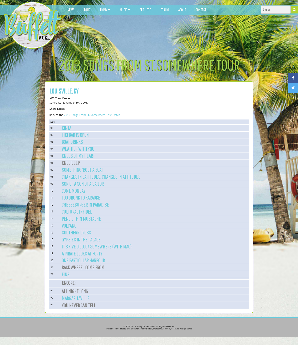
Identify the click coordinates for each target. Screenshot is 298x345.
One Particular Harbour (83, 260)
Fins (66, 274)
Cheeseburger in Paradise (85, 204)
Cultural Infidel (77, 211)
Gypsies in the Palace (81, 239)
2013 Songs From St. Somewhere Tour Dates (92, 115)
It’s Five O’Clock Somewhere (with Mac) (97, 246)
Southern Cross (76, 232)
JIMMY (105, 9)
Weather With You (78, 148)
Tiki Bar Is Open (75, 134)
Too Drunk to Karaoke (81, 197)
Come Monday (74, 190)
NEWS (70, 9)
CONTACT (201, 9)
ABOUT (182, 9)
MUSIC (125, 9)
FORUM (165, 9)
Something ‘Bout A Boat (82, 169)
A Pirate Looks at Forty (82, 253)
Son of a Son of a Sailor (83, 183)
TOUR (87, 9)
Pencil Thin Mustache (81, 218)
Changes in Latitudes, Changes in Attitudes (101, 176)
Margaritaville (75, 298)
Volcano (69, 225)
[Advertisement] (184, 34)
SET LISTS (145, 9)
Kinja (66, 128)
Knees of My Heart (78, 155)
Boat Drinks (72, 141)
